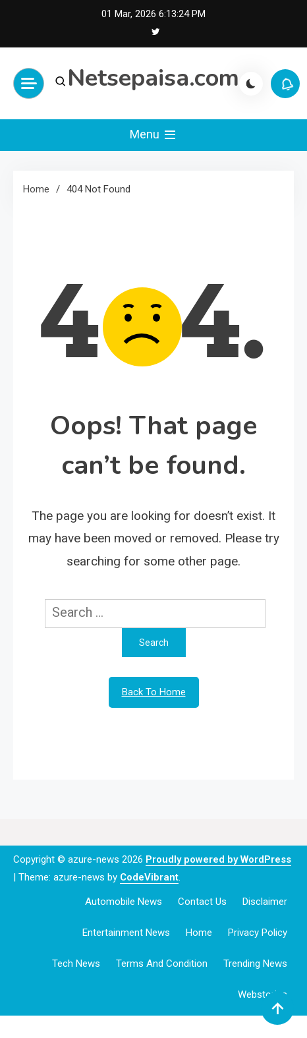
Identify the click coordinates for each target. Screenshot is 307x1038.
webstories (262, 994)
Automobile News (123, 902)
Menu (154, 135)
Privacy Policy (257, 932)
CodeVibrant (149, 877)
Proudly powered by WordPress (218, 859)
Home (199, 932)
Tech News (76, 963)
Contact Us (202, 902)
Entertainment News (126, 932)
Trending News (255, 963)
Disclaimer (264, 902)
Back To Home (154, 692)
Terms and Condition (162, 963)
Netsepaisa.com (153, 78)
